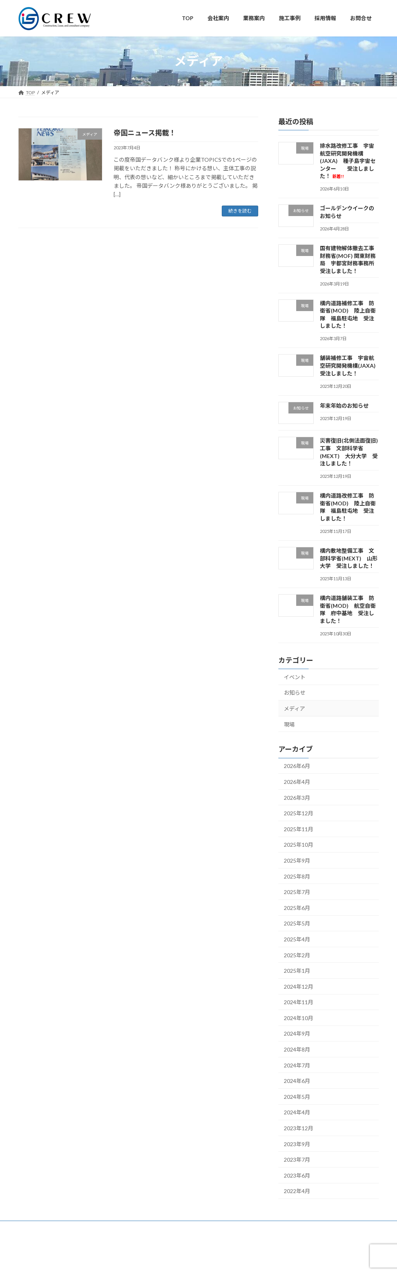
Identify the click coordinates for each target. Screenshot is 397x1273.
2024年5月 (297, 1096)
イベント (295, 676)
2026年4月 (297, 781)
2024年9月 (297, 1033)
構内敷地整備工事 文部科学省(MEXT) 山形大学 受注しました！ (349, 558)
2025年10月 (298, 844)
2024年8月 (297, 1049)
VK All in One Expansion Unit (221, 1259)
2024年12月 (298, 986)
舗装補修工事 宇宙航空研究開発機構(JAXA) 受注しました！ (350, 365)
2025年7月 (297, 892)
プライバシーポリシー (92, 1228)
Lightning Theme (169, 1259)
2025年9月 (297, 860)
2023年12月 (298, 1128)
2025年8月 (297, 876)
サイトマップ (40, 1228)
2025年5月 (297, 923)
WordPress (130, 1259)
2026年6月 (297, 766)
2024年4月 (297, 1112)
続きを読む (240, 211)
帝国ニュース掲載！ (145, 132)
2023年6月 (297, 1175)
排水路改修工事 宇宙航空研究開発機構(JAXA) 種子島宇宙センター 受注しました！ (348, 160)
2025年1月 (297, 970)
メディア (294, 708)
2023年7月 (297, 1159)
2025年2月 (297, 954)
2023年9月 (297, 1143)
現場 (289, 724)
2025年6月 (297, 907)
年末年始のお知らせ (344, 405)
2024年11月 (298, 1002)
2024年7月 (297, 1065)
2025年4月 (297, 939)
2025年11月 (298, 828)
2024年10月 (298, 1017)
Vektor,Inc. (268, 1259)
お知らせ (295, 692)
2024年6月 (297, 1081)
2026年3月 (297, 797)
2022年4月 (297, 1191)
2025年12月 (298, 813)
